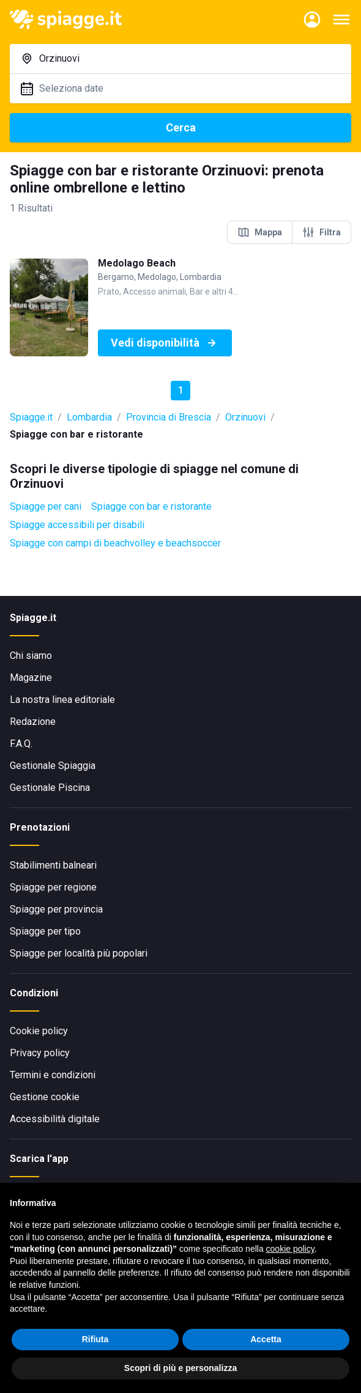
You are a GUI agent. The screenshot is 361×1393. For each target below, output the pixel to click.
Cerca (181, 127)
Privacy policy (40, 1053)
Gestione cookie (45, 1097)
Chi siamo (31, 655)
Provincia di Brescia (168, 417)
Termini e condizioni (52, 1075)
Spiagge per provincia (56, 909)
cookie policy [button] (290, 1250)
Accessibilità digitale (55, 1119)
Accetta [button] (265, 1340)
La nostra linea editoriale (62, 699)
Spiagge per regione (53, 887)
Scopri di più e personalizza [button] (180, 1370)
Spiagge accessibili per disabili (77, 525)
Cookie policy (39, 1031)
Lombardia (89, 417)
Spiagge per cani (45, 506)
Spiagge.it (31, 417)
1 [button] (181, 390)
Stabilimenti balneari (53, 865)
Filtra (321, 232)
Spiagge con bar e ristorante (151, 506)
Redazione (33, 721)
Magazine (31, 677)
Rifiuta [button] (95, 1340)
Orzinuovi (245, 417)
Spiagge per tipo (45, 931)
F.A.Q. (21, 743)
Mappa (259, 232)
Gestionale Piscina (50, 787)
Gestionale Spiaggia (52, 765)
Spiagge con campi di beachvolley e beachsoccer (115, 543)
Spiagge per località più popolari (78, 953)
